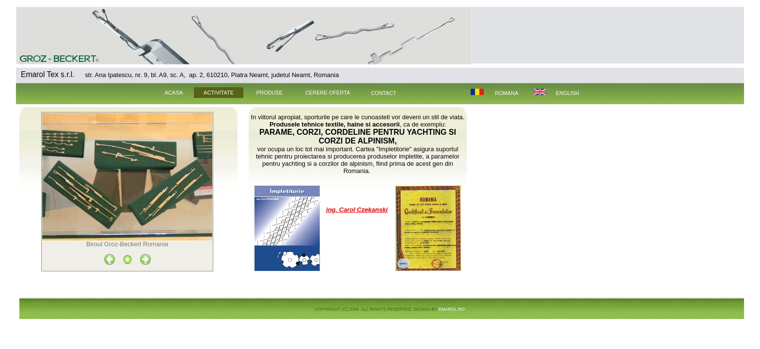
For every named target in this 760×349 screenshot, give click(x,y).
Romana (506, 93)
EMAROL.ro (452, 309)
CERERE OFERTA (327, 92)
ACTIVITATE (219, 92)
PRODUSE (269, 92)
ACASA (169, 92)
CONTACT (383, 93)
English (567, 93)
